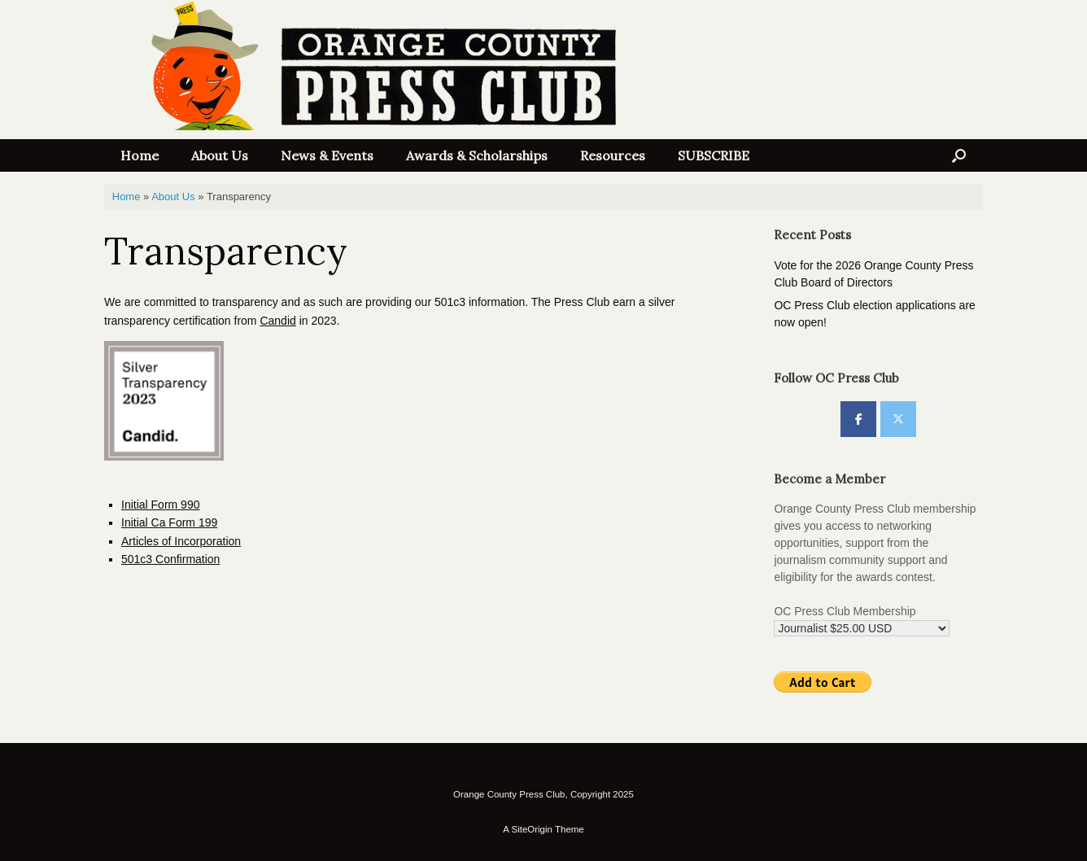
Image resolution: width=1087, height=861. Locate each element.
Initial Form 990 (160, 504)
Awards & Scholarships (477, 155)
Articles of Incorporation (181, 541)
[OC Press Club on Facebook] (858, 419)
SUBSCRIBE (713, 155)
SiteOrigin (531, 829)
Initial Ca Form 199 (169, 522)
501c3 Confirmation (170, 559)
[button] (959, 155)
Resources (612, 155)
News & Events (327, 155)
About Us (219, 155)
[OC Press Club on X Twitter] (898, 419)
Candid (277, 320)
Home (139, 155)
